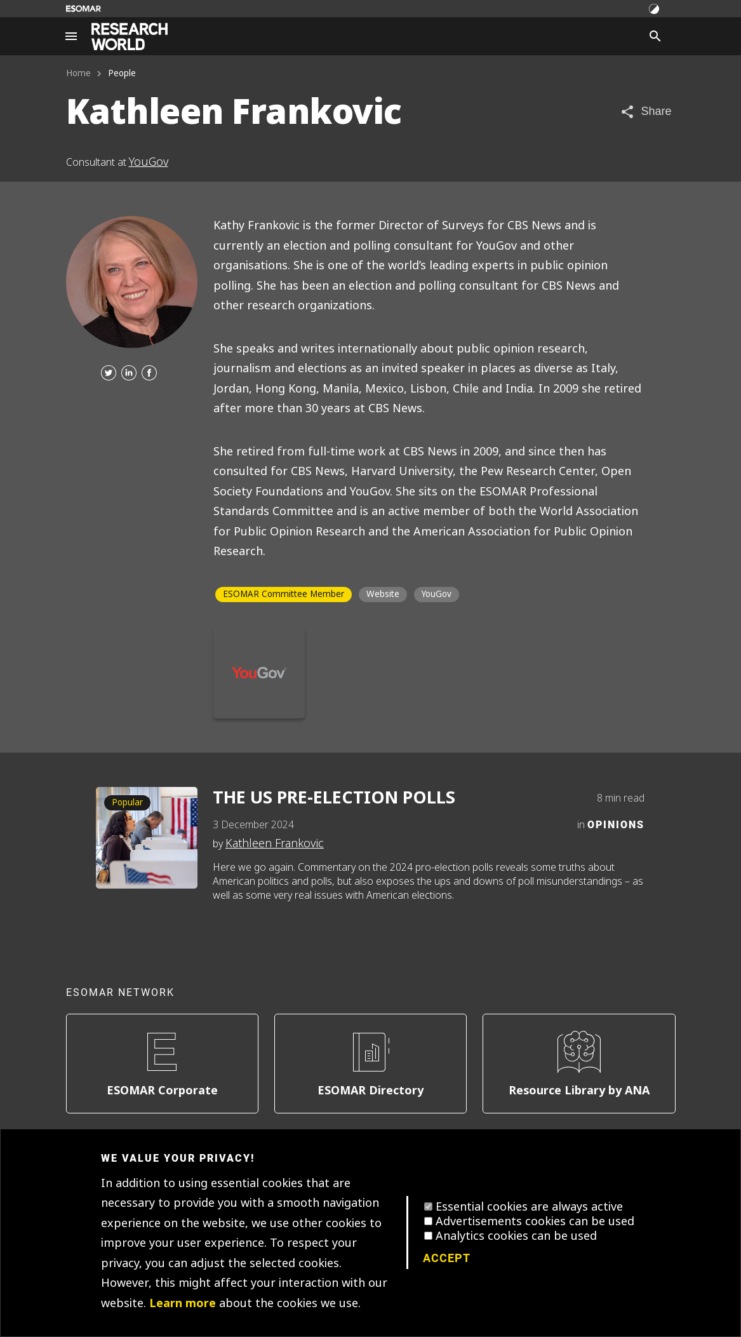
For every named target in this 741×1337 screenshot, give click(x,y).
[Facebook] (149, 373)
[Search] (655, 36)
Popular (127, 802)
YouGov (148, 162)
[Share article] (645, 111)
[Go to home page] (129, 36)
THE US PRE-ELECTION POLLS (334, 798)
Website (382, 594)
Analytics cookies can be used (516, 1236)
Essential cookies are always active (529, 1207)
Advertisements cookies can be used (535, 1221)
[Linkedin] (129, 373)
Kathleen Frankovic (274, 843)
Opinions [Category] (615, 824)
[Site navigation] (71, 36)
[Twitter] (108, 373)
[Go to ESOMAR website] (83, 8)
